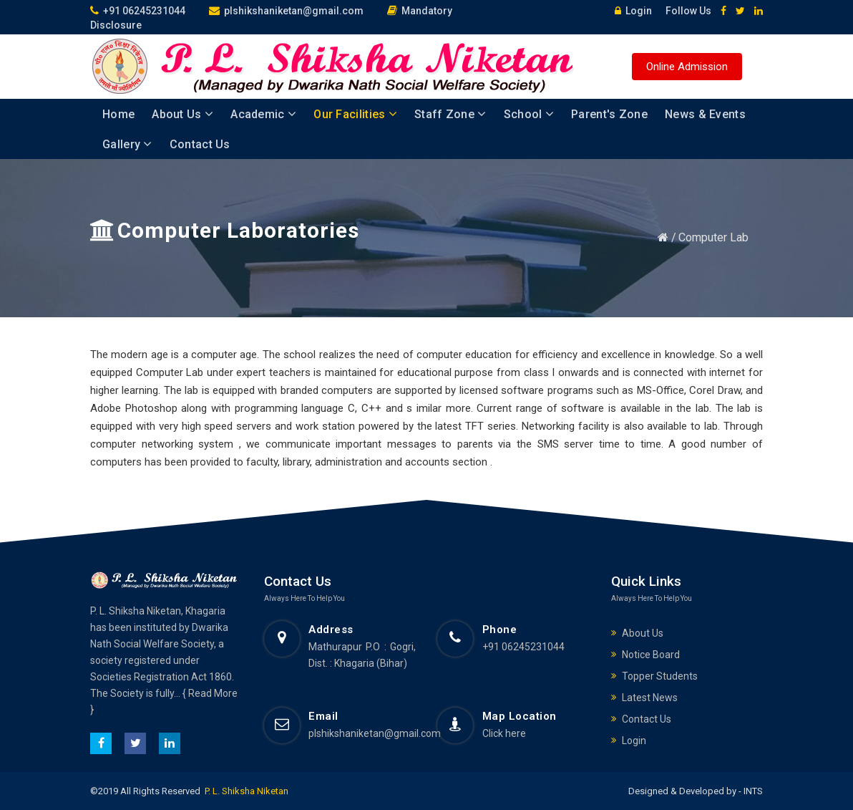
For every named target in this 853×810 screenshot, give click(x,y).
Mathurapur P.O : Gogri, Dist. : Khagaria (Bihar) (362, 655)
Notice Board (651, 654)
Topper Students (660, 676)
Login (630, 10)
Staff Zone (450, 114)
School (529, 114)
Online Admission (687, 66)
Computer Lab (713, 237)
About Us (182, 114)
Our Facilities (355, 114)
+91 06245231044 (137, 10)
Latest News (650, 697)
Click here (504, 733)
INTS (752, 791)
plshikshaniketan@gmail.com (286, 10)
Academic (263, 114)
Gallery (127, 144)
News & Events (705, 114)
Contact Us (200, 144)
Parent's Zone (609, 114)
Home (118, 114)
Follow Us (683, 10)
